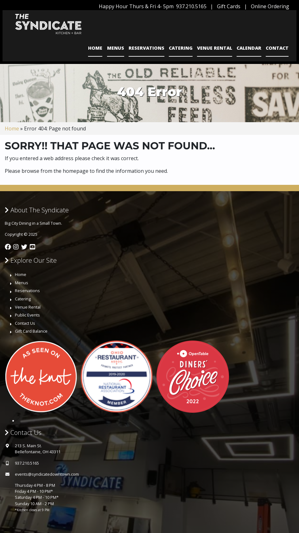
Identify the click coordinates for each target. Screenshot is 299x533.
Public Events (27, 315)
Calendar (249, 48)
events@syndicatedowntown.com (47, 474)
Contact (277, 48)
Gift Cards (228, 6)
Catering (181, 48)
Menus (115, 48)
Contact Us (25, 323)
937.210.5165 (191, 6)
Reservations (146, 48)
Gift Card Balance (31, 331)
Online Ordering (270, 6)
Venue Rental (214, 48)
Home (95, 48)
